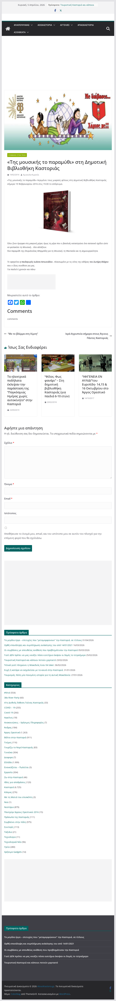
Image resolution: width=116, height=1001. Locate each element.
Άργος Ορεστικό (12, 732)
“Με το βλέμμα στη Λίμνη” (21, 333)
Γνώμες (8, 742)
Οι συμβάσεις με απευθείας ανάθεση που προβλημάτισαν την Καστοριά (41, 650)
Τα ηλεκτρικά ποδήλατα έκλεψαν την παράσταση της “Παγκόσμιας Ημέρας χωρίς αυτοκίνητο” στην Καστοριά (19, 390)
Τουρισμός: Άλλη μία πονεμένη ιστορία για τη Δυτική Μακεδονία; (37, 675)
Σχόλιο (9, 442)
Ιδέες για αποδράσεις (15, 782)
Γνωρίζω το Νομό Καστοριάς (18, 747)
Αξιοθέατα (20, 32)
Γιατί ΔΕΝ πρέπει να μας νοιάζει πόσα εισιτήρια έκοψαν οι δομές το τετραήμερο (45, 655)
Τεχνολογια (10, 837)
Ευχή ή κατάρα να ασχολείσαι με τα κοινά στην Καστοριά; (33, 670)
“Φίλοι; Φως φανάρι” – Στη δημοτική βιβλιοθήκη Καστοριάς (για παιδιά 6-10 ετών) (57, 386)
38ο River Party (11, 697)
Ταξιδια (8, 832)
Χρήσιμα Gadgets (13, 851)
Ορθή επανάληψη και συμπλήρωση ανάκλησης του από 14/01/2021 (38, 645)
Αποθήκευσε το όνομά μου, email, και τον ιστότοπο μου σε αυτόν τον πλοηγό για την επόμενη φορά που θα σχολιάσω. (53, 536)
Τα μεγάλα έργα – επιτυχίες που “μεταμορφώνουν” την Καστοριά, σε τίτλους (43, 640)
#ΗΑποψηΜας (21, 25)
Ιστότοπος (10, 513)
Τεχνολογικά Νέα (12, 842)
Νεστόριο (9, 807)
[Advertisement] (58, 67)
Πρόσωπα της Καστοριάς (16, 817)
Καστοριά (9, 787)
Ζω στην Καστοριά (13, 777)
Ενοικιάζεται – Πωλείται (16, 767)
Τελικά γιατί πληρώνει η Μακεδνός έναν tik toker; (29, 665)
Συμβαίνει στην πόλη (17, 155)
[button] (31, 25)
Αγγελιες (64, 25)
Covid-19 (8, 712)
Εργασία (8, 772)
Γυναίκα (8, 752)
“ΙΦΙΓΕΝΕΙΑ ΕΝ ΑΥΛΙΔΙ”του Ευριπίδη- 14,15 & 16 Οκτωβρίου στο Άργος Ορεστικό (95, 384)
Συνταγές (9, 827)
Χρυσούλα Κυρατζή (31, 174)
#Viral (7, 692)
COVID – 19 (9, 707)
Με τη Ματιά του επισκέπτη (18, 797)
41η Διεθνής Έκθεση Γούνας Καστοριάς (24, 702)
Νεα (6, 802)
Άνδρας (8, 727)
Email (8, 498)
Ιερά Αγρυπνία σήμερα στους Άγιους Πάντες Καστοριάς (88, 336)
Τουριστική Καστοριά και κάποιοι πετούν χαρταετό (77, 6)
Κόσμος (8, 792)
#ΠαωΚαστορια (86, 25)
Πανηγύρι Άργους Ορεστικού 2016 (21, 812)
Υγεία (7, 847)
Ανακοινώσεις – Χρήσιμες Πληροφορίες (24, 722)
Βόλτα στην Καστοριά (15, 737)
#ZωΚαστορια (45, 25)
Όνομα (9, 484)
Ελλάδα (8, 762)
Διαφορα (8, 757)
